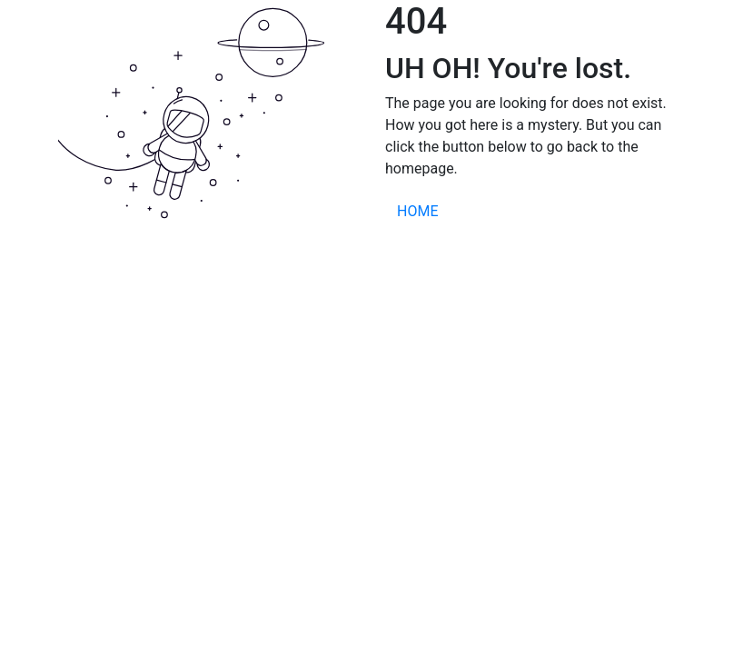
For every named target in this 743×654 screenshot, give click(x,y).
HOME (417, 211)
